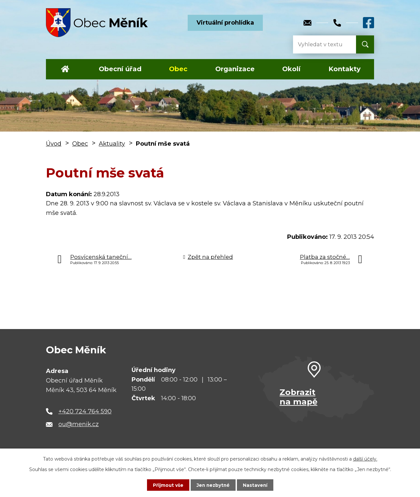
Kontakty (344, 69)
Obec (178, 69)
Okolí (291, 69)
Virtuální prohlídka (225, 22)
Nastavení (255, 485)
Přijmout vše (167, 485)
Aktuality (112, 143)
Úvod (65, 69)
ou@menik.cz (78, 424)
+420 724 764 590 (85, 411)
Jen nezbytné (213, 485)
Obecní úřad (120, 69)
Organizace (235, 69)
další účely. (365, 459)
